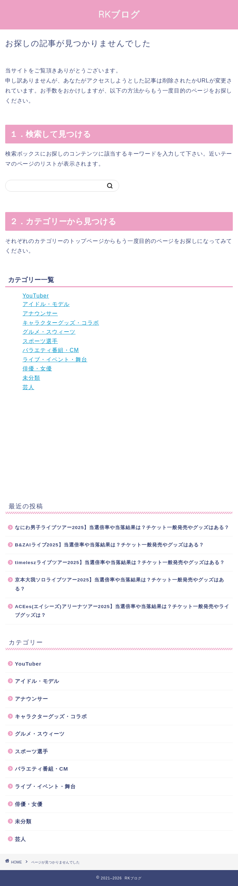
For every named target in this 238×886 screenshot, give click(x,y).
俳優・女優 (37, 368)
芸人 (28, 387)
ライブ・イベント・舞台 (55, 359)
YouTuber (36, 296)
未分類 (31, 378)
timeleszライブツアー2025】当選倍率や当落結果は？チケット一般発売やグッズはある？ (120, 562)
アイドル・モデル (46, 304)
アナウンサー (40, 313)
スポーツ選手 (40, 341)
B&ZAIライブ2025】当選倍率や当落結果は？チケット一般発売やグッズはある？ (109, 544)
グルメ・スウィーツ (49, 332)
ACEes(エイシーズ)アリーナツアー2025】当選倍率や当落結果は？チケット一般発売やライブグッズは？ (122, 611)
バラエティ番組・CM (51, 350)
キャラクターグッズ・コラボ (61, 323)
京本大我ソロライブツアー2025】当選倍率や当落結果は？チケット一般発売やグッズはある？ (119, 584)
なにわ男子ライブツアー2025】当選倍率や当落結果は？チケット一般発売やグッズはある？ (122, 527)
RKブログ (119, 14)
